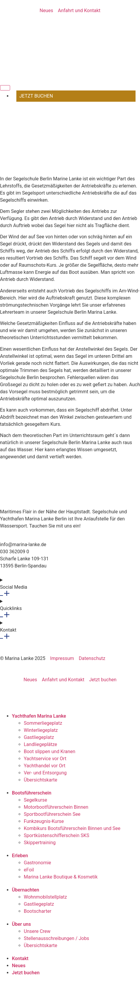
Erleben (20, 855)
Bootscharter (37, 911)
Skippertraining (40, 842)
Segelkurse (35, 800)
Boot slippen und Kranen (49, 751)
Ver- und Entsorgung (45, 773)
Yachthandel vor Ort (44, 765)
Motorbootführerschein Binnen (56, 807)
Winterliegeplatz (41, 730)
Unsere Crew (37, 931)
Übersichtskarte (40, 780)
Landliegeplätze (40, 744)
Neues (19, 965)
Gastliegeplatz (39, 737)
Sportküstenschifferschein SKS (56, 835)
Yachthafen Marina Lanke (39, 716)
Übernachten (25, 890)
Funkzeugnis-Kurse (44, 821)
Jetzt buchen (26, 972)
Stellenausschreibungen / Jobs (56, 938)
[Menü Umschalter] (5, 87)
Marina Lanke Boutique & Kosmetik (60, 877)
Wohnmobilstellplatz (45, 897)
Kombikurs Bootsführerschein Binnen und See (72, 828)
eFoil (29, 870)
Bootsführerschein (31, 793)
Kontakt (20, 958)
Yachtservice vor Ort (45, 758)
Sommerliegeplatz (43, 723)
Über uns (21, 924)
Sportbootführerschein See (52, 814)
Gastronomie (37, 862)
